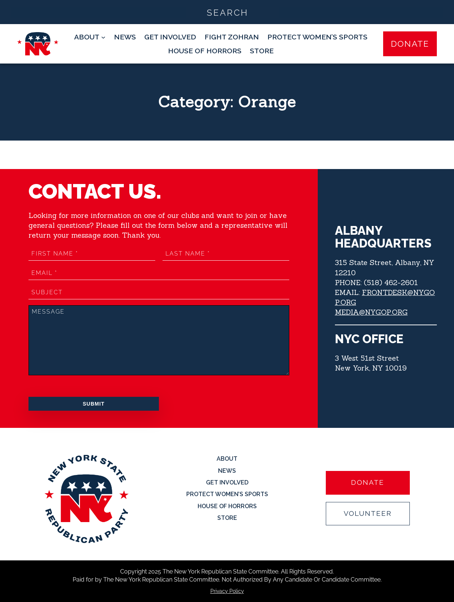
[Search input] (227, 12)
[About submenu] (90, 37)
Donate (410, 44)
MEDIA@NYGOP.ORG (371, 312)
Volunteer (368, 513)
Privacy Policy (227, 591)
